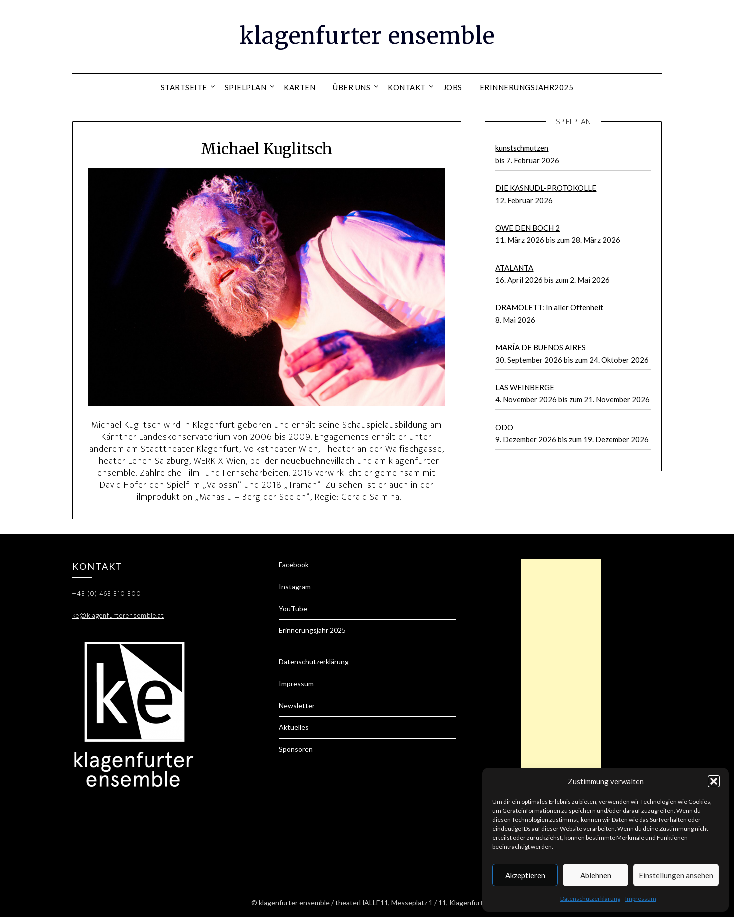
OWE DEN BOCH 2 (527, 228)
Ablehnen (595, 875)
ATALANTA (514, 268)
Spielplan (246, 87)
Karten (299, 87)
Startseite (184, 87)
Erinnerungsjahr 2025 (312, 630)
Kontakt (407, 87)
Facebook (294, 564)
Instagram (295, 586)
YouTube (293, 608)
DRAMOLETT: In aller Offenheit (549, 307)
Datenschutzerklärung (590, 898)
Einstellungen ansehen (676, 875)
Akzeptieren (525, 875)
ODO (504, 427)
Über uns (351, 87)
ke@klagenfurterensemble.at (118, 616)
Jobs (452, 87)
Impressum (640, 898)
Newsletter (297, 706)
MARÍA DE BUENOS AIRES (540, 347)
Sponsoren (296, 749)
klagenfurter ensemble (367, 35)
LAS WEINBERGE (525, 387)
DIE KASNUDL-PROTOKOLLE (545, 188)
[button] (714, 781)
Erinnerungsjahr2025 (527, 87)
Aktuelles (294, 727)
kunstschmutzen (521, 148)
